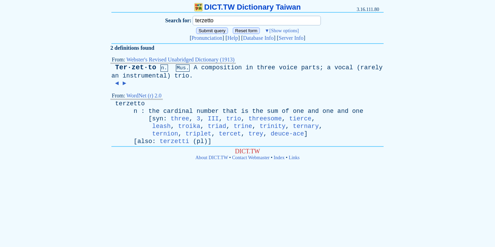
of (285, 111)
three (266, 67)
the (153, 111)
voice (288, 67)
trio (181, 75)
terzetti (174, 141)
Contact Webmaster (250, 157)
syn (157, 118)
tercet (230, 133)
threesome (265, 118)
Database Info (258, 38)
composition (221, 67)
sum (272, 111)
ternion (165, 133)
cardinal (178, 111)
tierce (300, 118)
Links (294, 157)
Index (279, 157)
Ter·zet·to (135, 67)
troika (189, 126)
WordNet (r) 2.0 (143, 95)
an (115, 75)
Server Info (291, 38)
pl (200, 141)
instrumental (144, 75)
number (207, 111)
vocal (344, 67)
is (245, 111)
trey (256, 133)
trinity (272, 126)
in (249, 67)
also (144, 141)
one (298, 111)
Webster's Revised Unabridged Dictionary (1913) (180, 59)
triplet (198, 133)
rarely (371, 67)
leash (161, 126)
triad (217, 126)
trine (243, 126)
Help (232, 38)
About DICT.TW (211, 157)
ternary (306, 126)
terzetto (130, 103)
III (213, 118)
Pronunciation (207, 38)
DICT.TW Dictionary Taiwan (247, 7)
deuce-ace (287, 133)
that (229, 111)
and (313, 111)
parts (310, 67)
